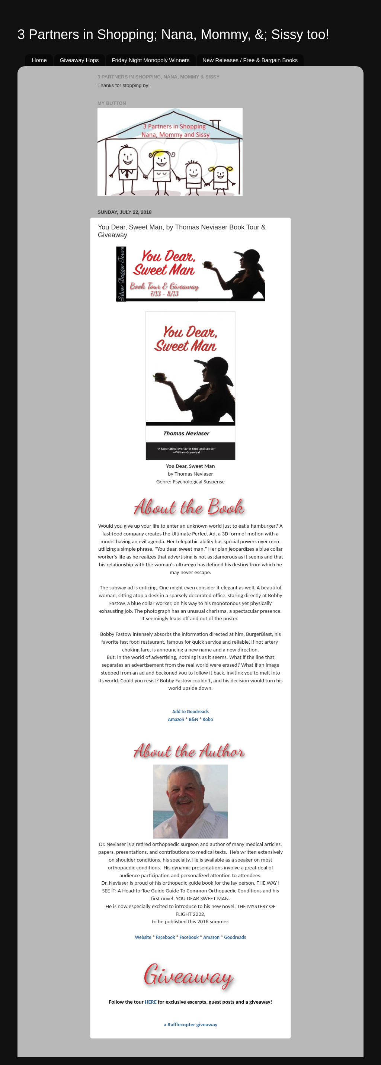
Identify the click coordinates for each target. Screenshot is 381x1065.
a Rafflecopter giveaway (191, 1024)
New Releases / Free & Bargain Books (250, 60)
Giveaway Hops (79, 60)
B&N (194, 719)
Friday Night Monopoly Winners (150, 60)
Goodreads (235, 937)
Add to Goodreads (190, 711)
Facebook (165, 937)
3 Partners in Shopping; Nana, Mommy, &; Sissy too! (173, 34)
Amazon (176, 719)
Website (143, 937)
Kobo (208, 719)
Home (39, 60)
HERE (151, 1001)
